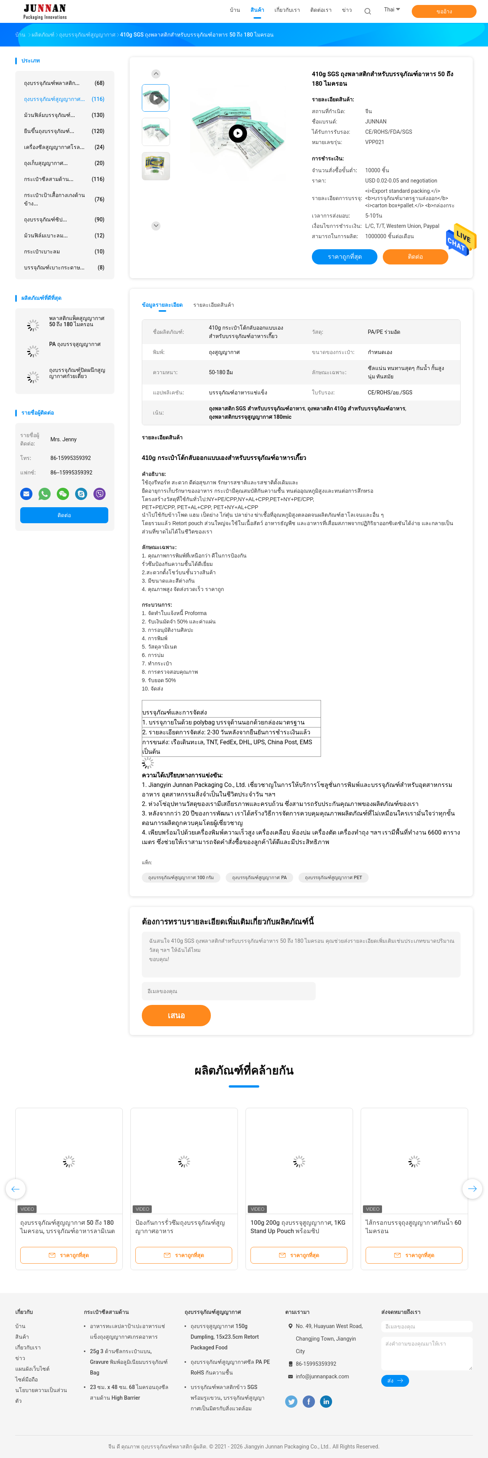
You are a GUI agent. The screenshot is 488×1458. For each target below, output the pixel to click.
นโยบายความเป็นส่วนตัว (41, 1395)
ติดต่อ (64, 515)
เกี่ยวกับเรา (28, 1347)
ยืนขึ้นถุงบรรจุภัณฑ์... (64, 131)
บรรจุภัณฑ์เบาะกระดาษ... (64, 267)
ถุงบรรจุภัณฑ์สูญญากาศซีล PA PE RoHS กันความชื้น (230, 1367)
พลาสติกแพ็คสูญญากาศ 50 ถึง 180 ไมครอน (76, 321)
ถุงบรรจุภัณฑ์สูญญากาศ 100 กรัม (181, 877)
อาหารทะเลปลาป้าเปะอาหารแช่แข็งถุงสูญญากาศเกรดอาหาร (127, 1331)
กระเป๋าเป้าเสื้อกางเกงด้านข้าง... (64, 199)
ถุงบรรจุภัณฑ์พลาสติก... (64, 83)
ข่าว (20, 1358)
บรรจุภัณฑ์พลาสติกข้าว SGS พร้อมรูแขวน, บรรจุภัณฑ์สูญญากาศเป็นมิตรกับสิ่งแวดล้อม (228, 1398)
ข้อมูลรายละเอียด (162, 305)
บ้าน (20, 1326)
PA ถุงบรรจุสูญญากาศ (75, 344)
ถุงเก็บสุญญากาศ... (64, 163)
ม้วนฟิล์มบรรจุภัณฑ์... (64, 115)
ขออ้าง (444, 11)
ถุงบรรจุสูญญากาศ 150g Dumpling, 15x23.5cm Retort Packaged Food (225, 1337)
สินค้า (22, 1337)
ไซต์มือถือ (26, 1379)
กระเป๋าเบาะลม (64, 251)
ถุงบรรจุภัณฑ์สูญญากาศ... (64, 99)
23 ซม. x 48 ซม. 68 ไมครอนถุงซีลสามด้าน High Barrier (129, 1392)
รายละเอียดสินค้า (213, 305)
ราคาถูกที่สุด (345, 256)
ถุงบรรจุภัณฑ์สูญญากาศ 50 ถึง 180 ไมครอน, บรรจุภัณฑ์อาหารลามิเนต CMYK (67, 1231)
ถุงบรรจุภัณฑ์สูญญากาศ (213, 1312)
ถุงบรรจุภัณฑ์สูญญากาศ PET (333, 877)
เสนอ (176, 1015)
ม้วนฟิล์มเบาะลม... (64, 235)
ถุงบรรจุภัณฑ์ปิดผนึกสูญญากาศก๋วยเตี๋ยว (77, 373)
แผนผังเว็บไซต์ (32, 1369)
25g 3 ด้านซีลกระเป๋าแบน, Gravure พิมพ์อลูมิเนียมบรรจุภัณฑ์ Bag (129, 1362)
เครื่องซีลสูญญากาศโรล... (64, 147)
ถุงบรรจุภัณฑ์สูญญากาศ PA (259, 877)
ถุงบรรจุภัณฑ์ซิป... (64, 219)
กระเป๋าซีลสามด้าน (106, 1312)
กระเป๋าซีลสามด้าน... (64, 179)
